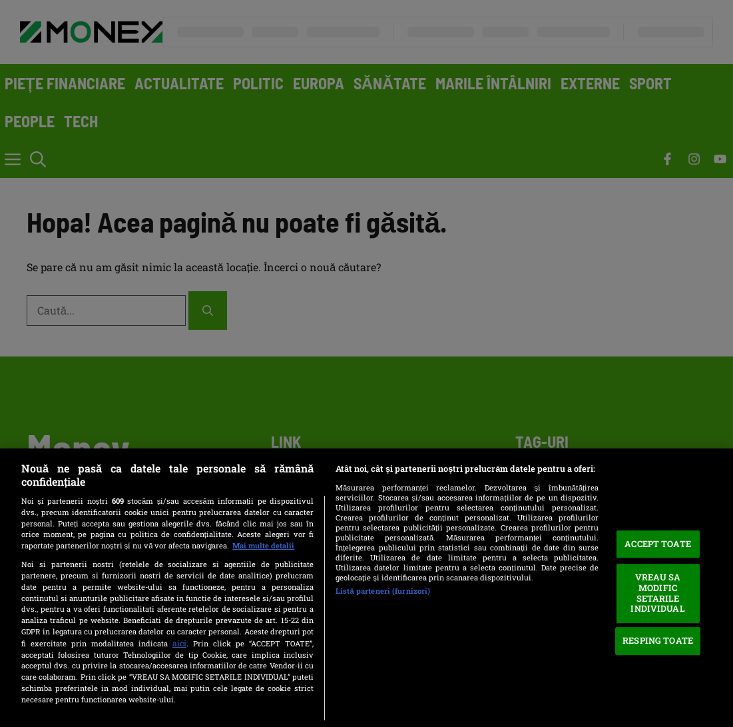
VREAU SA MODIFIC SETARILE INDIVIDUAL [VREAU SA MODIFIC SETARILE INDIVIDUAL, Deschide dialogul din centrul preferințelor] (657, 593)
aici (179, 643)
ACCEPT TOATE (657, 544)
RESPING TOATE (657, 641)
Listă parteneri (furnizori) (383, 591)
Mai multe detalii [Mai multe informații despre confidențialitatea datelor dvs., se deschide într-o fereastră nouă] (263, 545)
